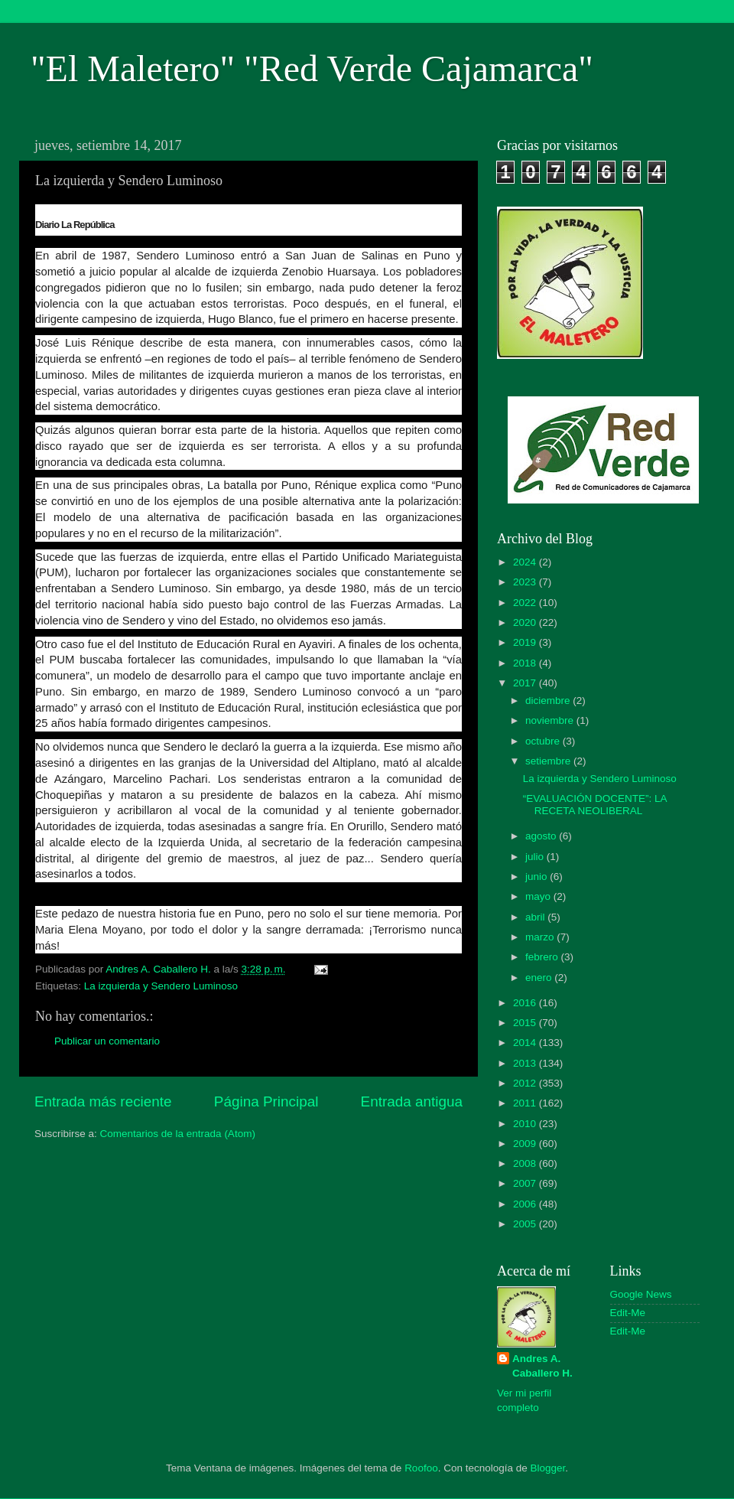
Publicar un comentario (107, 1041)
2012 (526, 1083)
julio (536, 856)
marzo (541, 937)
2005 (526, 1224)
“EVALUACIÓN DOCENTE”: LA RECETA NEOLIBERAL (595, 804)
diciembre (549, 700)
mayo (539, 896)
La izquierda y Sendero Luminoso (161, 986)
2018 (526, 663)
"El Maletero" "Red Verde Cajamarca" (312, 68)
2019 (526, 642)
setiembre (549, 761)
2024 (526, 562)
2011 (526, 1103)
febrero (543, 957)
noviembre (550, 720)
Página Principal (266, 1101)
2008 (526, 1163)
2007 (526, 1183)
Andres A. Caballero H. (542, 1366)
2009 (526, 1143)
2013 (526, 1063)
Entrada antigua (412, 1101)
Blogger (548, 1468)
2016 (526, 1003)
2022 (526, 602)
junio (537, 876)
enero (539, 977)
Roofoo (421, 1468)
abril (536, 917)
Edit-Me (628, 1312)
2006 (526, 1204)
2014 (526, 1042)
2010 (526, 1123)
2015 (526, 1022)
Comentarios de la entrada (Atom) (177, 1133)
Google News (641, 1294)
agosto (542, 836)
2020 (526, 622)
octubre (544, 741)
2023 (526, 582)
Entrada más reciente (103, 1101)
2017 (526, 683)
